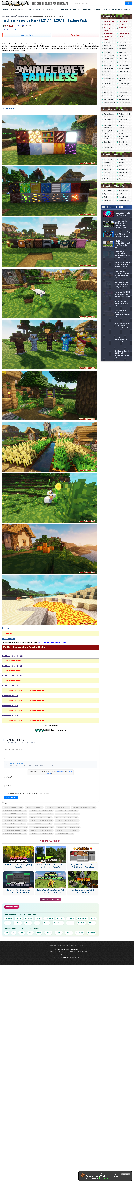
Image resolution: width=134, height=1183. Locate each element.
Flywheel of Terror (109, 102)
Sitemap (82, 945)
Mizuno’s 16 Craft (124, 200)
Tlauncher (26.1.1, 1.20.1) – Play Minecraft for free (122, 216)
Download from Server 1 (14, 661)
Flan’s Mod (107, 72)
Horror (93, 918)
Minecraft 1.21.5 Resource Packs (15, 830)
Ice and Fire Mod (109, 62)
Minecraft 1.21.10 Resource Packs (67, 824)
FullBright (121, 194)
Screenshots (27, 35)
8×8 (14, 932)
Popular (46, 923)
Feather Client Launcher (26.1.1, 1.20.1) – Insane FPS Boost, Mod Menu (122, 287)
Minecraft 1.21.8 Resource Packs (15, 834)
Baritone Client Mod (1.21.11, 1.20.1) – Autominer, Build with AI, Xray (122, 358)
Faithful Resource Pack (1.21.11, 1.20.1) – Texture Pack (18, 866)
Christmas (28, 918)
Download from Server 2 (36, 690)
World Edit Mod (123, 65)
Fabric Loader (123, 21)
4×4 (7, 932)
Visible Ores (122, 197)
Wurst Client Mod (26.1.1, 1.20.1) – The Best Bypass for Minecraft (122, 372)
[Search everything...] (99, 3)
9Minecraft (66, 957)
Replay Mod (107, 75)
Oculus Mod (122, 45)
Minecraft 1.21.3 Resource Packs (42, 827)
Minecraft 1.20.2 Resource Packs (15, 820)
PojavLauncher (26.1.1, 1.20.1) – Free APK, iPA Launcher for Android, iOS (122, 301)
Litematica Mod (123, 62)
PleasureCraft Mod (124, 102)
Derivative (122, 159)
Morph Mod (122, 75)
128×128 (48, 932)
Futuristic (71, 918)
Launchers (50, 9)
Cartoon (18, 918)
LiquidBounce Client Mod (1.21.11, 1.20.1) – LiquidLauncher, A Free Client (122, 400)
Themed (92, 923)
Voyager (121, 179)
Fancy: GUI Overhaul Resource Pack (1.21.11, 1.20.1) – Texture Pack (82, 866)
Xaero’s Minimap (108, 49)
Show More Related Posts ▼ (50, 899)
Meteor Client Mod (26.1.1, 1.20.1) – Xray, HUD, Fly (121, 344)
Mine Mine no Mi (109, 78)
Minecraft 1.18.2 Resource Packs (41, 811)
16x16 (16, 30)
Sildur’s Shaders (108, 166)
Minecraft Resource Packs (19, 16)
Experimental (49, 918)
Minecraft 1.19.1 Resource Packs (15, 814)
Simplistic (81, 923)
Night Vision (107, 194)
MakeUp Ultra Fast (124, 172)
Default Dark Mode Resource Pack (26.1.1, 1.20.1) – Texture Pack (18, 891)
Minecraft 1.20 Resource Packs (41, 817)
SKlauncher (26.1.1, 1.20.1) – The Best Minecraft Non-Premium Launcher (122, 273)
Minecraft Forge (109, 21)
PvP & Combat (58, 923)
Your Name (8, 777)
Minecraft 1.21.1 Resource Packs (40, 824)
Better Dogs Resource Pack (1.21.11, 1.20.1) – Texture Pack (83, 891)
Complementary (123, 169)
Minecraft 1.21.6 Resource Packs (41, 830)
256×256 (58, 932)
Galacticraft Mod (123, 72)
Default (38, 918)
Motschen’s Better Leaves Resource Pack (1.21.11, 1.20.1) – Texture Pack (50, 866)
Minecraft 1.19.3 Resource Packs (67, 814)
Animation (9, 918)
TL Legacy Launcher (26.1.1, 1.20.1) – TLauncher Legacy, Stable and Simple (121, 230)
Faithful (106, 197)
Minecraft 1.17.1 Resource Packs (84, 807)
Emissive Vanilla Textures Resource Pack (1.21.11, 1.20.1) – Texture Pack (50, 891)
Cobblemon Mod (124, 33)
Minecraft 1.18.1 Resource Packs (15, 811)
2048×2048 (91, 932)
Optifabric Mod (108, 58)
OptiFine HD (122, 25)
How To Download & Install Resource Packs (52, 642)
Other (37, 923)
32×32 (30, 932)
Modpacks (116, 9)
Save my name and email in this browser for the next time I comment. (28, 793)
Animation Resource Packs (13, 807)
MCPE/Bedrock (16, 9)
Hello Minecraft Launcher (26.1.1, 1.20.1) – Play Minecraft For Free (122, 259)
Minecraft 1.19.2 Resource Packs (41, 814)
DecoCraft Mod (108, 68)
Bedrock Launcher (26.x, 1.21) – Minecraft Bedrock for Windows (122, 245)
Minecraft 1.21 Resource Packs (15, 824)
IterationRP (122, 162)
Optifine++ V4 (108, 147)
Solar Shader (108, 142)
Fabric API (107, 25)
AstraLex (106, 179)
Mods (4, 9)
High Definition (82, 918)
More (126, 9)
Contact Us (52, 945)
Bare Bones (107, 200)
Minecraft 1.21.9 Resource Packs (41, 834)
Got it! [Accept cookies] (125, 1174)
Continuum (107, 172)
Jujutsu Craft (122, 52)
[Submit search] (128, 3)
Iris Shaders (107, 42)
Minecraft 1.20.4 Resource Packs (41, 820)
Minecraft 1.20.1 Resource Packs (66, 817)
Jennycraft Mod (108, 96)
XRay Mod (107, 52)
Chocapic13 (107, 169)
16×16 (21, 932)
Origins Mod (107, 65)
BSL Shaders (108, 159)
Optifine (9, 633)
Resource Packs (63, 9)
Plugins (97, 9)
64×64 (39, 932)
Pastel (121, 175)
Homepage (5, 16)
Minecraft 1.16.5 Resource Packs (58, 807)
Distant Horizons (109, 55)
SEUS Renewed (123, 166)
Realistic (70, 923)
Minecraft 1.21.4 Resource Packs (68, 827)
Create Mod (122, 49)
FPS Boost (60, 918)
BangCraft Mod (123, 96)
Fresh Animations (124, 190)
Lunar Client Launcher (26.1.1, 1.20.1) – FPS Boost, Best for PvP (121, 315)
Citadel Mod (107, 84)
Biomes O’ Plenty (124, 68)
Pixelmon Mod (108, 33)
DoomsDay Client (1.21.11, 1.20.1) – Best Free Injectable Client (122, 386)
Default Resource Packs (34, 807)
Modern (28, 923)
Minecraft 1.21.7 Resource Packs (67, 830)
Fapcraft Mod (123, 93)
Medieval (18, 923)
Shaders (29, 9)
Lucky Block (122, 42)
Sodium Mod (107, 45)
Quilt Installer (123, 28)
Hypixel (8, 923)
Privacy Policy (60, 771)
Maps (75, 9)
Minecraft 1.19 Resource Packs (67, 811)
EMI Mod (121, 37)
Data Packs (85, 9)
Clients (39, 9)
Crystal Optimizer (124, 99)
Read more (103, 1178)
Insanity (106, 175)
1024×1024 (79, 932)
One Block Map (108, 119)
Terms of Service (63, 945)
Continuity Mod (108, 99)
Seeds (106, 9)
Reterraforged (108, 87)
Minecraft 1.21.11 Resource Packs (16, 827)
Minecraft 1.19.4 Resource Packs (15, 817)
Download (75, 35)
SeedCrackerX (108, 93)
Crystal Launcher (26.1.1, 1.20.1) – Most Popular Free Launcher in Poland (122, 330)
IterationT (107, 162)
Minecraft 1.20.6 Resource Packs (67, 820)
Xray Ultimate (108, 190)
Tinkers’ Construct (124, 58)
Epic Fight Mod (123, 55)
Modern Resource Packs (65, 834)
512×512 (68, 932)
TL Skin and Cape (124, 84)
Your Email (8, 785)
